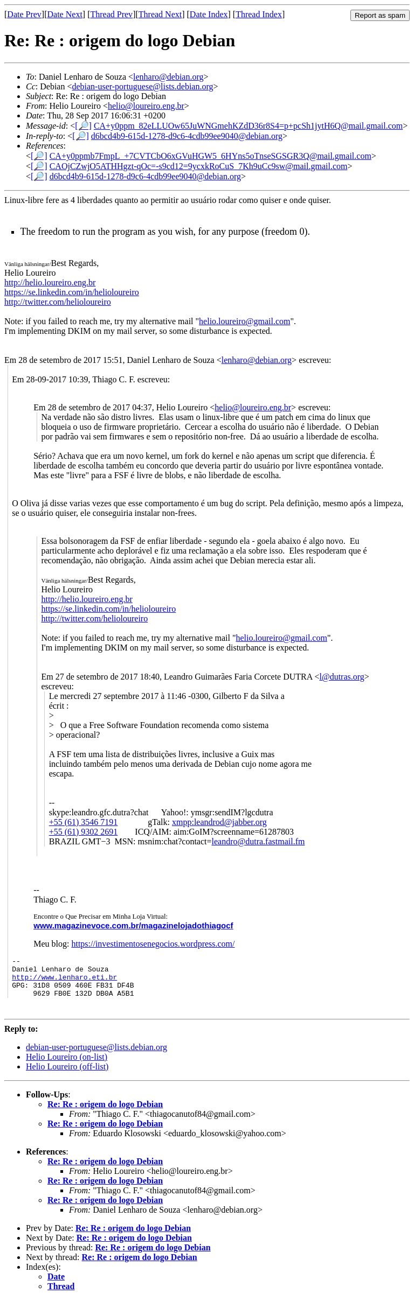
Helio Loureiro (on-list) (66, 1064)
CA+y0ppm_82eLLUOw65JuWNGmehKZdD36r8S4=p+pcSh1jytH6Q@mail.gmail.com (248, 125)
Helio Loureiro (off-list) (67, 1074)
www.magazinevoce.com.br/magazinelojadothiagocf (133, 925)
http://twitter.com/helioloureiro (57, 301)
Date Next (64, 14)
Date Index (209, 14)
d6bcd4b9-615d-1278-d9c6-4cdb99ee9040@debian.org (186, 136)
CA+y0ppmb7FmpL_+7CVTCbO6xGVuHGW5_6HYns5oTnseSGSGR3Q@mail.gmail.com (210, 155)
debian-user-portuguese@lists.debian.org (142, 86)
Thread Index (259, 14)
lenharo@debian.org (168, 76)
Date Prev (24, 14)
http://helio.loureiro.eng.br (49, 282)
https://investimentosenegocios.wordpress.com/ (152, 943)
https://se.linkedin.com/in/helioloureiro (71, 292)
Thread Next (160, 14)
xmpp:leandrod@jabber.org (219, 822)
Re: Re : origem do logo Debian (105, 1112)
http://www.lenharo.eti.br (64, 982)
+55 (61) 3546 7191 (83, 822)
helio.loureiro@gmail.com (244, 321)
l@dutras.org (341, 676)
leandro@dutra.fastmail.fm (258, 841)
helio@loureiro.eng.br (146, 105)
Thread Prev (111, 14)
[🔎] (83, 125)
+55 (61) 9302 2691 (83, 831)
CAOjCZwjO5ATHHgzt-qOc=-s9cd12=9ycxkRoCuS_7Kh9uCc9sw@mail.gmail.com (199, 166)
